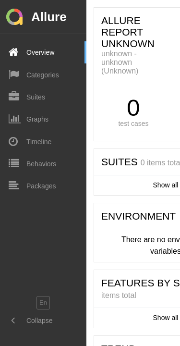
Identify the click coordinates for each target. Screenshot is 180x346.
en (43, 302)
